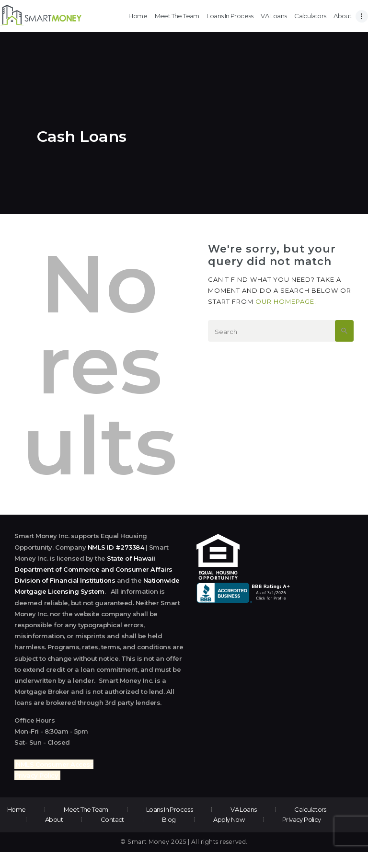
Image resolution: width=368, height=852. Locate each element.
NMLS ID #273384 (116, 547)
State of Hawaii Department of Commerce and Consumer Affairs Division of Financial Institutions (93, 569)
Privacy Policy (36, 775)
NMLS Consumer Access (54, 764)
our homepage (284, 301)
